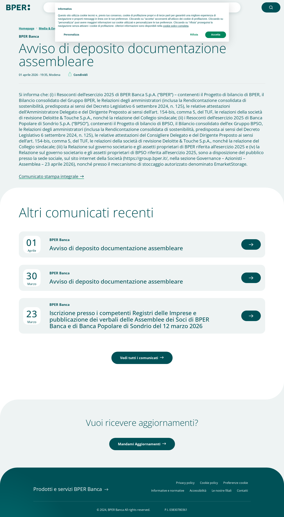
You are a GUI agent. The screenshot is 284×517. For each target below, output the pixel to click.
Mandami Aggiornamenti (139, 444)
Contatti (242, 490)
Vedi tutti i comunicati (139, 357)
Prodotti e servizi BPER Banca (68, 488)
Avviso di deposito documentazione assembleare (116, 248)
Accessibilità (198, 490)
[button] (271, 7)
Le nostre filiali (221, 490)
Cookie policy (209, 483)
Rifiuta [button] (194, 34)
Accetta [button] (215, 34)
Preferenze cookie (235, 483)
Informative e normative (167, 490)
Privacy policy (185, 483)
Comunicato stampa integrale (48, 176)
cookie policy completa (176, 25)
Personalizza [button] (71, 34)
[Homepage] (18, 7)
